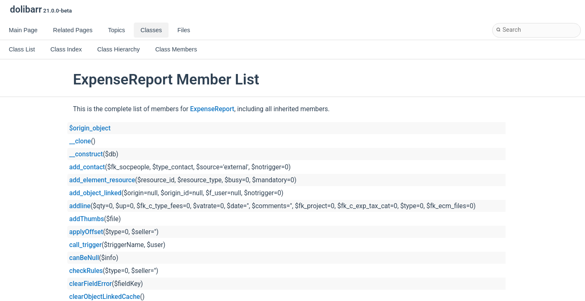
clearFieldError (90, 284)
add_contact (87, 167)
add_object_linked (95, 193)
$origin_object (90, 128)
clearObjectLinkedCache (104, 297)
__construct (86, 154)
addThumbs (86, 219)
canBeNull (84, 258)
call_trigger (85, 245)
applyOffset (86, 232)
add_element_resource (102, 180)
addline (80, 206)
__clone (80, 141)
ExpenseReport (212, 109)
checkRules (86, 271)
